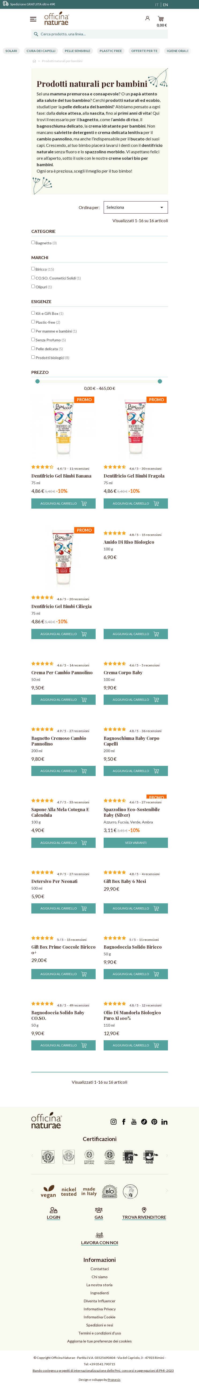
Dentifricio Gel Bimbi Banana (61, 476)
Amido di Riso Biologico (129, 542)
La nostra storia (99, 1284)
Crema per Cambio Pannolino (62, 672)
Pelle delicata (49, 348)
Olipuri (44, 287)
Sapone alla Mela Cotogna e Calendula (60, 812)
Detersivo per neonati (54, 881)
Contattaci (100, 1268)
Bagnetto (46, 243)
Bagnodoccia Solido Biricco (133, 947)
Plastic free (111, 51)
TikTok (144, 1122)
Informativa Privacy (100, 1309)
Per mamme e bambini (56, 331)
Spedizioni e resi (99, 1325)
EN (165, 4)
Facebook (124, 1122)
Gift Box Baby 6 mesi (125, 881)
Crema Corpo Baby (123, 672)
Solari (11, 51)
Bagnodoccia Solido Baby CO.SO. (57, 1015)
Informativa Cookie (99, 1317)
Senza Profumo (51, 340)
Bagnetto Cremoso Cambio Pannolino (58, 741)
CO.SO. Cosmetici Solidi (58, 278)
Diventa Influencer (99, 1301)
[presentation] (32, 1155)
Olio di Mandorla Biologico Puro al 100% (132, 1015)
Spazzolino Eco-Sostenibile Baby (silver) (132, 812)
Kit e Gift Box (49, 313)
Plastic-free (48, 322)
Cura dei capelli (41, 51)
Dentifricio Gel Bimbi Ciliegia (61, 606)
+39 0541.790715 (102, 1364)
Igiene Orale (178, 51)
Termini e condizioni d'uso (99, 1333)
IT (157, 4)
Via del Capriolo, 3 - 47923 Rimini (140, 1358)
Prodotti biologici (52, 357)
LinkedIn (164, 1122)
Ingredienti (99, 1293)
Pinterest (154, 1122)
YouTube (134, 1122)
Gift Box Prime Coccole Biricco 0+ (63, 949)
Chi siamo (100, 1276)
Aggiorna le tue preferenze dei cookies (99, 1341)
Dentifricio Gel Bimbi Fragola (134, 476)
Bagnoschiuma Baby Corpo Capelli (131, 741)
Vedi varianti (136, 843)
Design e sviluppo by (100, 1380)
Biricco (45, 269)
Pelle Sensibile (77, 51)
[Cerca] (99, 34)
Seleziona (136, 207)
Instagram (113, 1122)
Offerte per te (144, 51)
